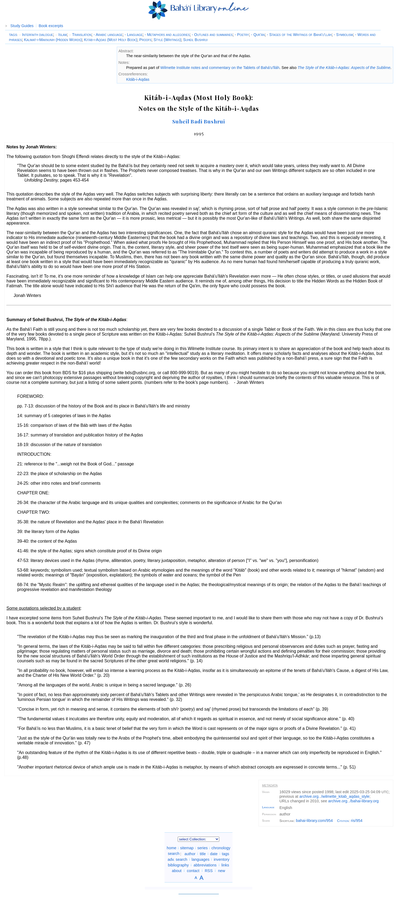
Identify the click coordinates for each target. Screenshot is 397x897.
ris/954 (356, 820)
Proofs (145, 40)
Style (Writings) (167, 40)
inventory (221, 859)
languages (200, 859)
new (221, 870)
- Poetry (242, 34)
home (171, 848)
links (225, 865)
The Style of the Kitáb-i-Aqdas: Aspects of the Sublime (344, 67)
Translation (80, 34)
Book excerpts (51, 26)
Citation (343, 821)
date (214, 853)
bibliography (178, 865)
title (203, 853)
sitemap (187, 848)
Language (268, 807)
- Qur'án (258, 34)
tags (225, 853)
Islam (61, 34)
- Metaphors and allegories (167, 34)
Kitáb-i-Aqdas (137, 79)
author (189, 853)
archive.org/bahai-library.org (353, 801)
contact (193, 870)
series (202, 848)
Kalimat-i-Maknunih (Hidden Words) (53, 40)
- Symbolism (343, 34)
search (173, 853)
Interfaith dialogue (36, 34)
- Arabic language (108, 34)
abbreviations (205, 865)
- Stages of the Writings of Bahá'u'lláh (299, 34)
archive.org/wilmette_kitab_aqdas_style (334, 796)
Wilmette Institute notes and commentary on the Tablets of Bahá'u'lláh (219, 67)
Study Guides (22, 26)
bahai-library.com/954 (314, 820)
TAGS (13, 34)
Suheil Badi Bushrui (198, 121)
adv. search (177, 859)
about (176, 870)
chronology (221, 848)
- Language (134, 34)
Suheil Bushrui (195, 40)
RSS (209, 870)
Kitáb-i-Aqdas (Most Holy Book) (110, 40)
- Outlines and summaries (212, 34)
